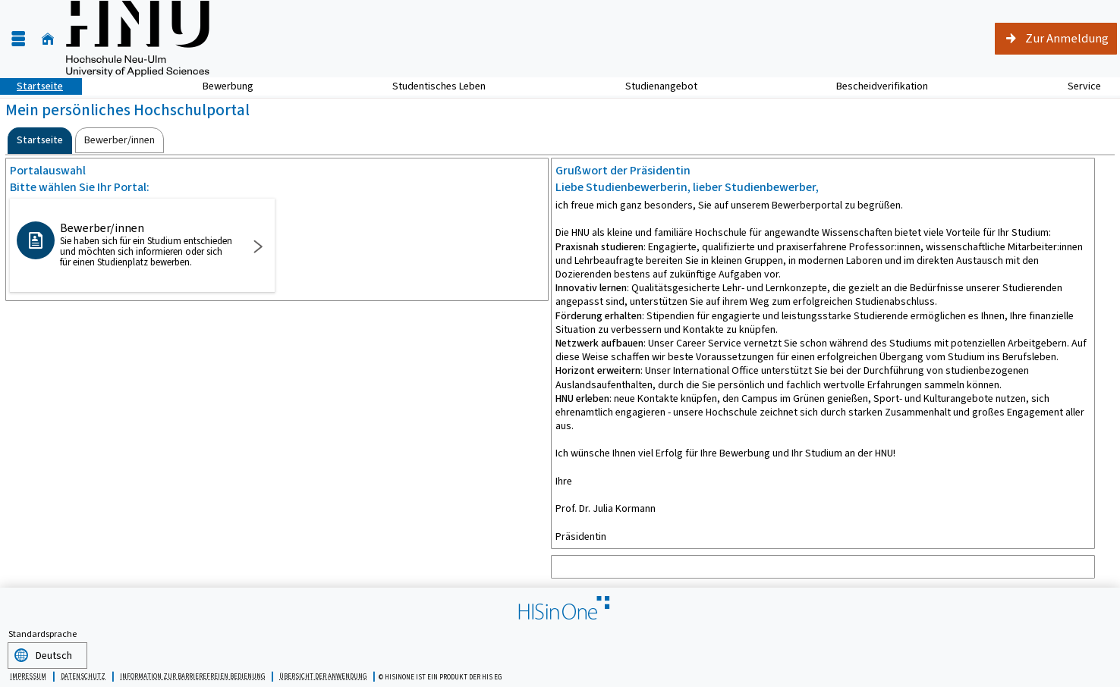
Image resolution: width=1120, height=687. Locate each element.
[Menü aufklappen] (18, 39)
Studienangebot (653, 86)
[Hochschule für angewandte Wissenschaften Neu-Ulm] (137, 38)
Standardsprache (42, 634)
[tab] (40, 140)
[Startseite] (47, 39)
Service (1076, 86)
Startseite (31, 86)
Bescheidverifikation (882, 86)
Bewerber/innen (147, 244)
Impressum (28, 674)
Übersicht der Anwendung (323, 674)
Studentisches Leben (431, 86)
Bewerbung (219, 86)
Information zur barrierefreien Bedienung (192, 674)
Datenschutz (83, 674)
